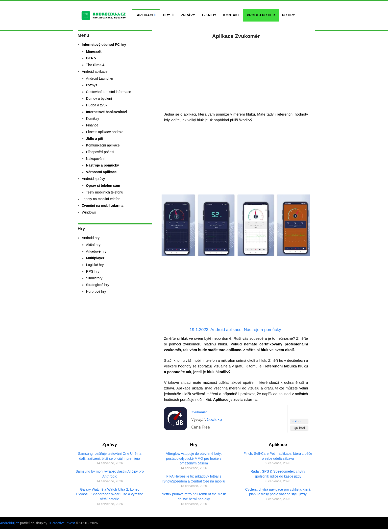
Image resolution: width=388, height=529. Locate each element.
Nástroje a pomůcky (262, 329)
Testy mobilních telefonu (104, 192)
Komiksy (92, 118)
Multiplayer (95, 258)
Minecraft (93, 51)
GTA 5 (91, 58)
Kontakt (231, 15)
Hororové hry (96, 291)
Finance (92, 125)
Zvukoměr (199, 412)
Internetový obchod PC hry (104, 45)
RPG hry (92, 271)
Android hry (91, 238)
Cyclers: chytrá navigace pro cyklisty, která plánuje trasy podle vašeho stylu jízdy (278, 491)
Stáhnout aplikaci (299, 421)
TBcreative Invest (61, 523)
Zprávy (188, 15)
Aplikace (146, 15)
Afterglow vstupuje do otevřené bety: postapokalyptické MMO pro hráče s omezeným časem (194, 458)
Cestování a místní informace (108, 92)
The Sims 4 (95, 65)
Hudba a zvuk (96, 105)
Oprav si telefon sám (103, 186)
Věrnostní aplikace (101, 172)
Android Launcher (100, 78)
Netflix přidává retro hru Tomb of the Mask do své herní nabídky (194, 496)
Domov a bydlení (99, 98)
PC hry (288, 15)
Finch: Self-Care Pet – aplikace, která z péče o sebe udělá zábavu (277, 456)
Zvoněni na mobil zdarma (102, 206)
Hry (166, 15)
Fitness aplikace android (104, 132)
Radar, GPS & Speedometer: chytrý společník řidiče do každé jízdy (277, 473)
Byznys (91, 85)
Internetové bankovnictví (106, 112)
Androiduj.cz (9, 523)
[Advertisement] (236, 74)
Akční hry (93, 245)
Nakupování (95, 159)
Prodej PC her (261, 15)
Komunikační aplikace (103, 145)
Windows (89, 212)
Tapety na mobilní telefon (101, 199)
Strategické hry (97, 285)
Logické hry (95, 265)
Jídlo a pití (94, 139)
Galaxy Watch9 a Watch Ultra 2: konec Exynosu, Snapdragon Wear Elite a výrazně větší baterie (109, 494)
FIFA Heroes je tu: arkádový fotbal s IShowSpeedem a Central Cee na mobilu (193, 478)
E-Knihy (209, 15)
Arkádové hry (96, 251)
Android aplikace (226, 329)
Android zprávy (93, 179)
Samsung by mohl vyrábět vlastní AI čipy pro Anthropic (109, 473)
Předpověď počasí (100, 152)
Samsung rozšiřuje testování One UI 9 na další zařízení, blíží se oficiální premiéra (109, 456)
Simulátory (94, 278)
